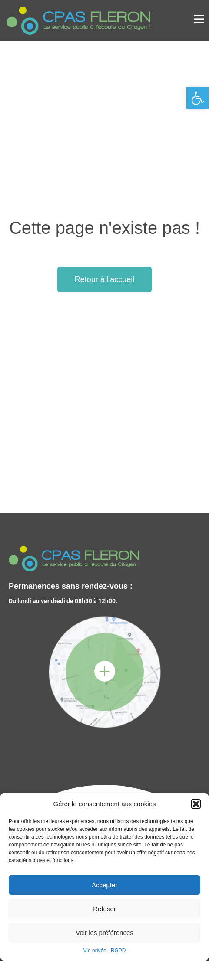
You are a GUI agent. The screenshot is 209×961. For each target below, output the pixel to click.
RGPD (118, 951)
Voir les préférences (104, 932)
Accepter (104, 885)
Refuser (104, 908)
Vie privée (94, 951)
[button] (197, 98)
